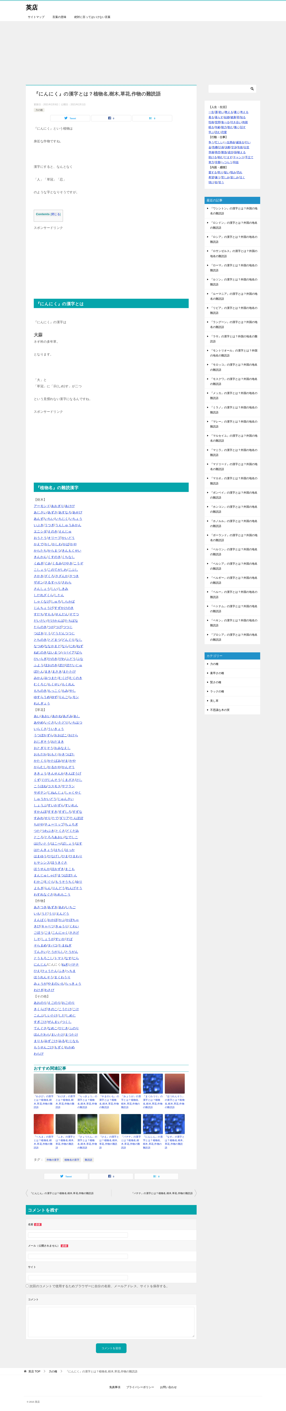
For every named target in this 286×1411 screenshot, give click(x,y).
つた (37, 830)
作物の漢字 (53, 1159)
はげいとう (42, 843)
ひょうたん (49, 971)
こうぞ (78, 563)
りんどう (58, 888)
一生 (211, 112)
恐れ (239, 172)
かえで (38, 544)
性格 (211, 122)
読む (217, 132)
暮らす (219, 117)
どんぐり (68, 639)
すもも (49, 614)
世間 (217, 122)
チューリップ (54, 824)
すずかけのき (64, 608)
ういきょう (56, 729)
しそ (37, 939)
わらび (38, 1053)
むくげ (63, 678)
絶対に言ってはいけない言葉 (92, 17)
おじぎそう (42, 741)
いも (37, 913)
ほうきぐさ (59, 862)
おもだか (40, 754)
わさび (49, 990)
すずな (77, 811)
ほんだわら (42, 1034)
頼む (220, 157)
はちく (59, 850)
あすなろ (65, 512)
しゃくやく (73, 792)
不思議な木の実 (220, 709)
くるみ (57, 563)
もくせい (54, 684)
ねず (80, 646)
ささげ (74, 932)
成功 (230, 152)
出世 (246, 147)
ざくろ (49, 576)
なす (68, 958)
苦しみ (225, 177)
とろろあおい (54, 837)
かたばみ (54, 760)
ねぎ (65, 964)
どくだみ (72, 830)
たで (55, 818)
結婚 (227, 117)
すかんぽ (40, 811)
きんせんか (56, 773)
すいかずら (56, 805)
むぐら (49, 881)
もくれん (68, 684)
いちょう (75, 518)
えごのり (54, 1002)
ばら (79, 652)
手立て (249, 157)
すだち (38, 614)
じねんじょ (56, 792)
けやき (67, 563)
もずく (59, 1047)
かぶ (62, 920)
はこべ (56, 843)
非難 (217, 162)
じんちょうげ (43, 608)
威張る (240, 142)
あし (76, 716)
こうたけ (65, 1009)
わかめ (70, 1047)
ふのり (74, 1028)
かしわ (57, 544)
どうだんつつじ (63, 633)
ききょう (40, 773)
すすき (52, 811)
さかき (38, 576)
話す (243, 127)
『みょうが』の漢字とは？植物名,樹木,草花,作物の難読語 (131, 1102)
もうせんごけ (43, 1047)
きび (37, 926)
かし (47, 544)
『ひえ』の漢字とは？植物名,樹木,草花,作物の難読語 (109, 1142)
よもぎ (38, 888)
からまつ (54, 550)
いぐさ (49, 722)
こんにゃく (60, 932)
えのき (52, 531)
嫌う (217, 177)
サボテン (40, 792)
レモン (74, 697)
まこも (70, 869)
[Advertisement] (143, 51)
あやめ (38, 722)
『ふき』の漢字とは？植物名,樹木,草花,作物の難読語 (65, 1142)
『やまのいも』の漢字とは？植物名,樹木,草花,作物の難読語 (109, 1102)
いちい (49, 518)
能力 (224, 127)
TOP (34, 1371)
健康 (233, 117)
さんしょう (42, 588)
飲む (230, 127)
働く (237, 127)
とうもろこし (43, 958)
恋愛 (224, 132)
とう (47, 633)
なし (79, 639)
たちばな (71, 620)
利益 (236, 162)
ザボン (38, 582)
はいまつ (54, 652)
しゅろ (56, 601)
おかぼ (52, 920)
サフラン (68, 786)
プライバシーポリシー (140, 1386)
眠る (211, 127)
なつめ (38, 646)
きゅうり (61, 926)
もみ (65, 690)
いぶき (38, 525)
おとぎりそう (43, 748)
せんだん (61, 614)
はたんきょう (43, 850)
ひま (65, 856)
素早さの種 (217, 673)
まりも (38, 1041)
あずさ (52, 512)
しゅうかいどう (45, 799)
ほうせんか (42, 869)
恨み (233, 172)
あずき (52, 907)
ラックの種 (217, 691)
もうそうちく (65, 881)
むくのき (75, 678)
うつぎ (49, 525)
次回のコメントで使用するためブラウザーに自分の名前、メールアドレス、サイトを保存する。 (99, 1285)
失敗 (240, 147)
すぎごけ (40, 1022)
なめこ (52, 1028)
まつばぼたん (67, 875)
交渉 (234, 147)
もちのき (40, 690)
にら (75, 958)
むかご (38, 881)
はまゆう (40, 856)
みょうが (40, 983)
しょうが (47, 939)
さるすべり (52, 582)
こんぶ (38, 1015)
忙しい (219, 142)
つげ (58, 627)
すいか (60, 939)
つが (51, 627)
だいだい (40, 620)
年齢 (217, 127)
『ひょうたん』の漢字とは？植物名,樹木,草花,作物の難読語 (87, 1142)
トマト (59, 958)
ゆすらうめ (42, 697)
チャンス (238, 157)
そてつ (74, 614)
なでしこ (71, 837)
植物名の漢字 (72, 1159)
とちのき (40, 639)
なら (65, 646)
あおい (46, 716)
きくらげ (40, 1009)
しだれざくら (43, 595)
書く (237, 112)
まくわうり (62, 977)
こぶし (73, 569)
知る (243, 117)
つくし (67, 1022)
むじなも (72, 1041)
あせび (77, 512)
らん (47, 888)
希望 (211, 177)
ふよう (38, 665)
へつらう (226, 162)
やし (72, 690)
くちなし (68, 557)
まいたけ (57, 1034)
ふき (62, 971)
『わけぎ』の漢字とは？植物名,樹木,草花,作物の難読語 (65, 1102)
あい (37, 716)
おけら (73, 735)
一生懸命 (229, 142)
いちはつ (75, 722)
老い (221, 112)
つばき (38, 633)
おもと (52, 754)
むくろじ (40, 684)
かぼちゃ (72, 920)
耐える (241, 152)
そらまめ (40, 945)
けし (79, 780)
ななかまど (52, 646)
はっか (70, 850)
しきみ (63, 588)
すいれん (71, 805)
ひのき (52, 659)
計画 (221, 147)
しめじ (71, 1015)
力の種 (39, 109)
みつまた (51, 678)
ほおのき (51, 665)
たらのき (40, 627)
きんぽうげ (73, 773)
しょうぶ (40, 805)
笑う (221, 182)
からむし (40, 767)
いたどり (61, 722)
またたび (69, 671)
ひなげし (54, 856)
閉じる (55, 214)
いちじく (61, 518)
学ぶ (211, 132)
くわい (74, 926)
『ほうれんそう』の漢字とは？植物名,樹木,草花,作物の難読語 (175, 1102)
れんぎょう (42, 703)
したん (59, 595)
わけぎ (38, 990)
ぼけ (62, 665)
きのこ (52, 1009)
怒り (220, 172)
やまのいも (56, 983)
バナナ (74, 964)
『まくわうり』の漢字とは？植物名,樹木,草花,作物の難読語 (153, 1102)
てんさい (40, 951)
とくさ (60, 830)
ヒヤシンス (42, 862)
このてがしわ (57, 569)
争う (211, 142)
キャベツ (47, 926)
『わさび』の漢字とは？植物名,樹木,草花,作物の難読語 (43, 1102)
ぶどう (71, 659)
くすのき (54, 557)
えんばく (40, 920)
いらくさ (40, 729)
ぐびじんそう (51, 780)
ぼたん (38, 671)
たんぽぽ (76, 818)
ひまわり (75, 856)
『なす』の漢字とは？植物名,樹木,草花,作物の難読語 (175, 1142)
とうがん (71, 951)
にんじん (40, 964)
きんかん (40, 557)
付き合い (236, 122)
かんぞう (68, 767)
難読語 (88, 1159)
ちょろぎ (71, 824)
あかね (57, 716)
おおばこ (60, 735)
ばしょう (68, 843)
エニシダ (40, 531)
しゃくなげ (42, 601)
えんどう (62, 913)
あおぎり (57, 506)
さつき (74, 576)
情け (211, 182)
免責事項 (114, 1386)
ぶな (80, 659)
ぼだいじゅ (74, 665)
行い (248, 142)
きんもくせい (71, 550)
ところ (38, 837)
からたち (40, 550)
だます (228, 157)
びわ (62, 659)
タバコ (52, 945)
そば (69, 939)
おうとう (40, 538)
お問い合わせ (168, 1386)
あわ (62, 907)
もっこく (54, 690)
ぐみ (47, 563)
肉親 (245, 122)
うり (52, 913)
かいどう (68, 538)
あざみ (67, 716)
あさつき (40, 907)
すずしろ (65, 811)
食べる (225, 122)
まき (47, 671)
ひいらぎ (40, 659)
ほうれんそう (43, 977)
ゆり (79, 881)
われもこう (62, 894)
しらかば (68, 601)
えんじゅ (65, 531)
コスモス (54, 786)
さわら (67, 582)
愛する (213, 172)
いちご (71, 907)
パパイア (68, 652)
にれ (72, 646)
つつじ (67, 627)
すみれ (38, 818)
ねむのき (40, 652)
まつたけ (71, 1034)
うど (44, 913)
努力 (211, 162)
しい (54, 588)
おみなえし (62, 748)
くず (37, 780)
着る (211, 117)
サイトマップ (36, 17)
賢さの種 (215, 682)
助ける (213, 157)
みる (62, 1041)
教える (229, 112)
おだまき (57, 741)
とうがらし (56, 951)
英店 (32, 6)
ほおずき (57, 869)
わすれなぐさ (43, 894)
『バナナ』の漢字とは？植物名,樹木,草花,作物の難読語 (131, 1142)
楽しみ (234, 177)
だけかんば (56, 620)
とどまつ (54, 639)
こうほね (40, 786)
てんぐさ (40, 1028)
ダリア (64, 818)
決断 (227, 147)
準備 (211, 152)
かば (66, 544)
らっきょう (73, 983)
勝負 (224, 152)
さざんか (61, 576)
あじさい (40, 512)
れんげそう (74, 888)
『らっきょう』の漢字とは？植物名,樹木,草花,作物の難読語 (87, 1102)
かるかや (54, 767)
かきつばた (67, 754)
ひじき (63, 1028)
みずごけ (51, 1041)
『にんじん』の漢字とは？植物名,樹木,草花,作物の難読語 (153, 1142)
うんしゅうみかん (68, 525)
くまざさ (68, 780)
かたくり (40, 760)
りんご (63, 697)
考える (244, 112)
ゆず (54, 697)
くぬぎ (38, 563)
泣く (242, 177)
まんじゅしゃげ (45, 875)
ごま (47, 932)
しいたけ (51, 1015)
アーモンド (42, 506)
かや (73, 544)
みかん (38, 678)
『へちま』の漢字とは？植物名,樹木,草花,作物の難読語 (43, 1142)
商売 (217, 152)
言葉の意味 (59, 17)
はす (79, 843)
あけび (70, 506)
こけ (75, 1009)
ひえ (37, 971)
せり (47, 818)
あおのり (40, 1002)
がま (65, 760)
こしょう (40, 569)
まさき (57, 671)
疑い (227, 172)
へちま (71, 971)
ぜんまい (54, 1022)
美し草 (214, 700)
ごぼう (38, 932)
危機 (215, 147)
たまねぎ (65, 945)
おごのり (68, 1002)
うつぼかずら (43, 735)
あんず (38, 518)
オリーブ (54, 538)
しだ (62, 1015)
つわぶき (47, 830)
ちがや (38, 824)
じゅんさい (66, 799)
